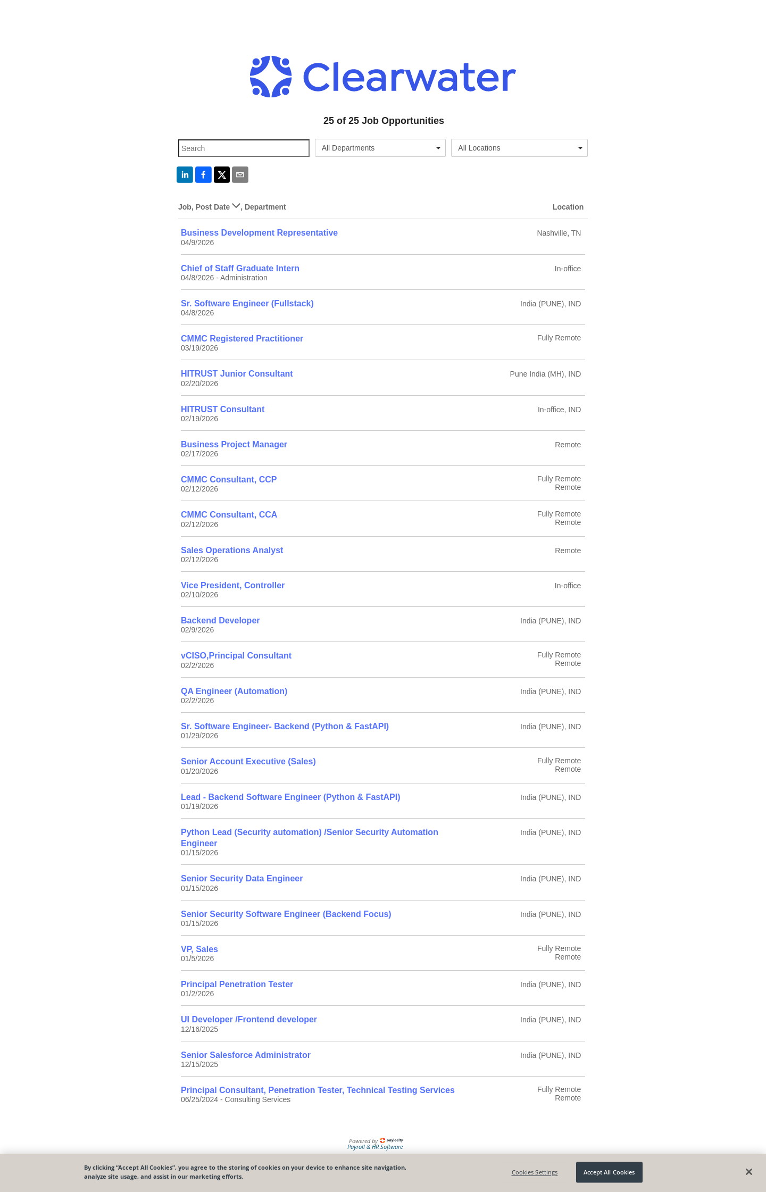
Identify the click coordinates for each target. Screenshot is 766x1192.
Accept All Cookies (609, 1172)
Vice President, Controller (233, 585)
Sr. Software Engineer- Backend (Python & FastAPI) (285, 726)
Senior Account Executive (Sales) (248, 761)
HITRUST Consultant (222, 409)
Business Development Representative (259, 232)
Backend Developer (220, 620)
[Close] (749, 1171)
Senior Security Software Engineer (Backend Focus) (286, 914)
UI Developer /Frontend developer (249, 1019)
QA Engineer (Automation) (234, 691)
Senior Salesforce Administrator (246, 1055)
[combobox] (380, 148)
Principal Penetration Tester (237, 984)
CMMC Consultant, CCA (229, 514)
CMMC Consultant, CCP (229, 479)
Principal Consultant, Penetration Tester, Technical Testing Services (318, 1090)
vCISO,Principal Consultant (236, 655)
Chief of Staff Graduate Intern (240, 268)
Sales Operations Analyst (232, 550)
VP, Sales (199, 949)
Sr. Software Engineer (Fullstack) (247, 303)
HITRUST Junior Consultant (237, 373)
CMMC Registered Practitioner (242, 338)
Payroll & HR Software (375, 1147)
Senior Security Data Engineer (242, 878)
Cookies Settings (535, 1172)
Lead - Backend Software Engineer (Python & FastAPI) (291, 797)
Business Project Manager (234, 444)
